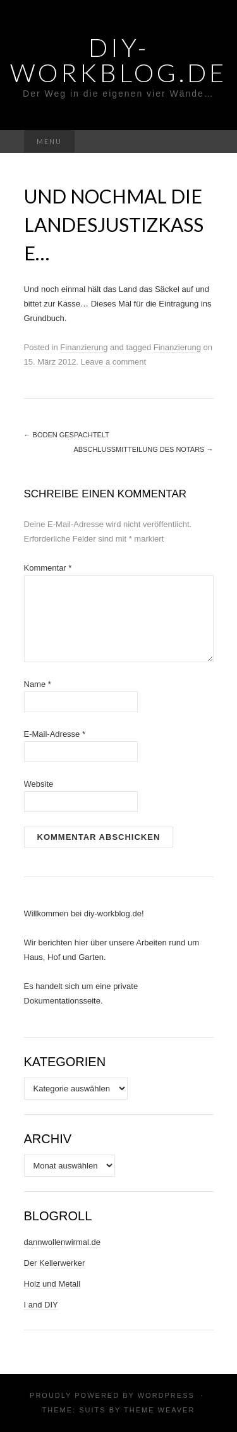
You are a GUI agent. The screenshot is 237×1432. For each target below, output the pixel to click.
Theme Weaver (159, 1410)
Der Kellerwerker (54, 1263)
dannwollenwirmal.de (62, 1242)
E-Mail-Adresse (55, 734)
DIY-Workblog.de (118, 60)
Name (37, 684)
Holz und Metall (52, 1284)
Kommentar (48, 568)
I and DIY (41, 1304)
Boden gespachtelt (66, 435)
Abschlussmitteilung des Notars (143, 449)
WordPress (166, 1395)
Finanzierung (83, 347)
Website (39, 784)
